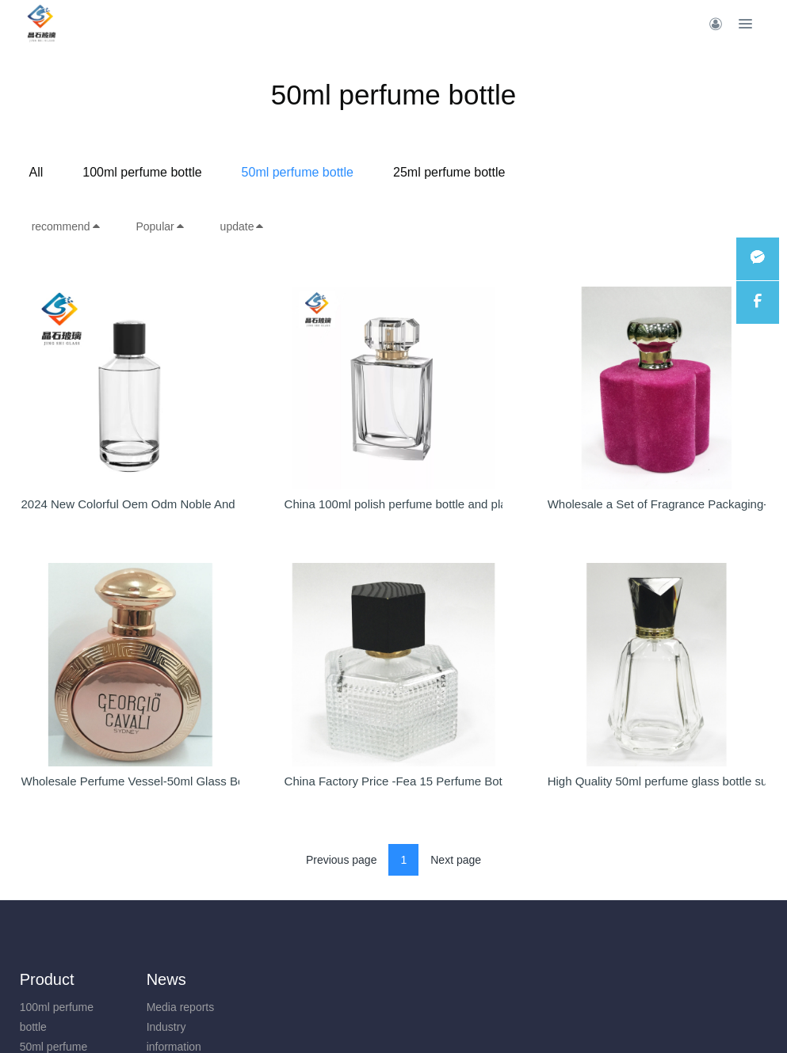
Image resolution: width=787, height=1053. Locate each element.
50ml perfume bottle (423, 172)
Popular (160, 226)
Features (339, 979)
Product (47, 979)
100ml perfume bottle (268, 172)
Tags (319, 1027)
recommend (66, 226)
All (162, 172)
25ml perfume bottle (576, 172)
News (135, 979)
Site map (329, 1007)
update (243, 226)
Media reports (150, 1007)
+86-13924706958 (673, 1015)
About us (243, 979)
